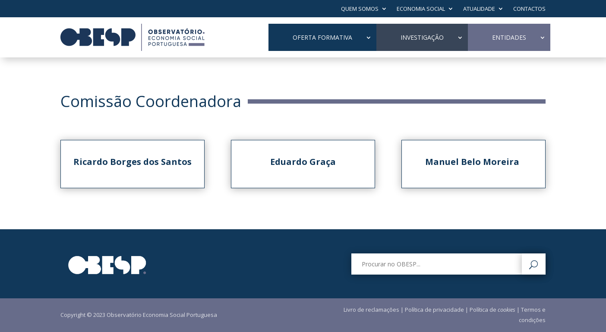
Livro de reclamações (371, 309)
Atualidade (479, 9)
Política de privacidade (434, 309)
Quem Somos (360, 9)
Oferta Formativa (322, 37)
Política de (492, 309)
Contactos (529, 9)
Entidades (509, 37)
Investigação (422, 37)
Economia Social (421, 9)
